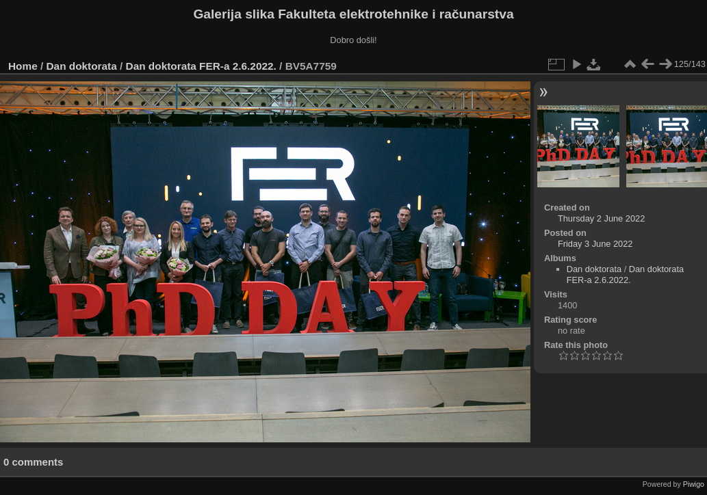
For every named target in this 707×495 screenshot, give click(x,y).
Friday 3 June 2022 (595, 244)
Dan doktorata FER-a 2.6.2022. (201, 66)
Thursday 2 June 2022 (601, 218)
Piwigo (693, 484)
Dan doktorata (82, 66)
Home (23, 66)
